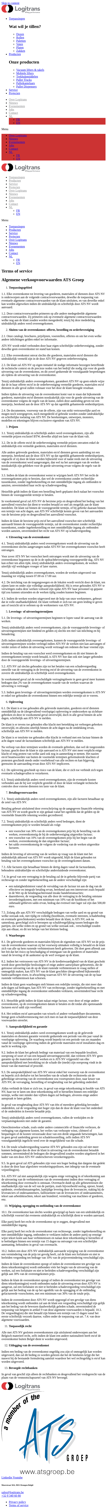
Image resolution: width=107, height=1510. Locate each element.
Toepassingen (17, 177)
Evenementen (17, 106)
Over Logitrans (18, 99)
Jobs (11, 109)
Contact (13, 112)
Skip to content (10, 3)
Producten (15, 180)
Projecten (14, 187)
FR (18, 119)
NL (11, 116)
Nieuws (13, 102)
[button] (53, 129)
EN (18, 122)
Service (13, 183)
